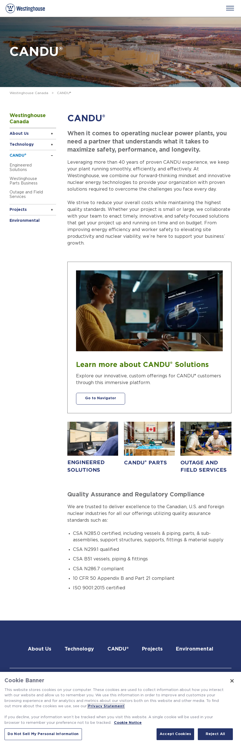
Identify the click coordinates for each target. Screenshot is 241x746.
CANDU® (18, 156)
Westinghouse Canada (29, 93)
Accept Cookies (175, 734)
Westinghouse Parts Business (24, 181)
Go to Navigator (100, 399)
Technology (22, 145)
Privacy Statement (106, 706)
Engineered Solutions (21, 167)
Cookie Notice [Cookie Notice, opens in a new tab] (128, 723)
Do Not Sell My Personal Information (43, 734)
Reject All (215, 734)
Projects (18, 210)
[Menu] (230, 8)
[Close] (232, 681)
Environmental (25, 221)
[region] (120, 709)
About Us (19, 134)
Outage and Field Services (26, 194)
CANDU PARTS (145, 462)
